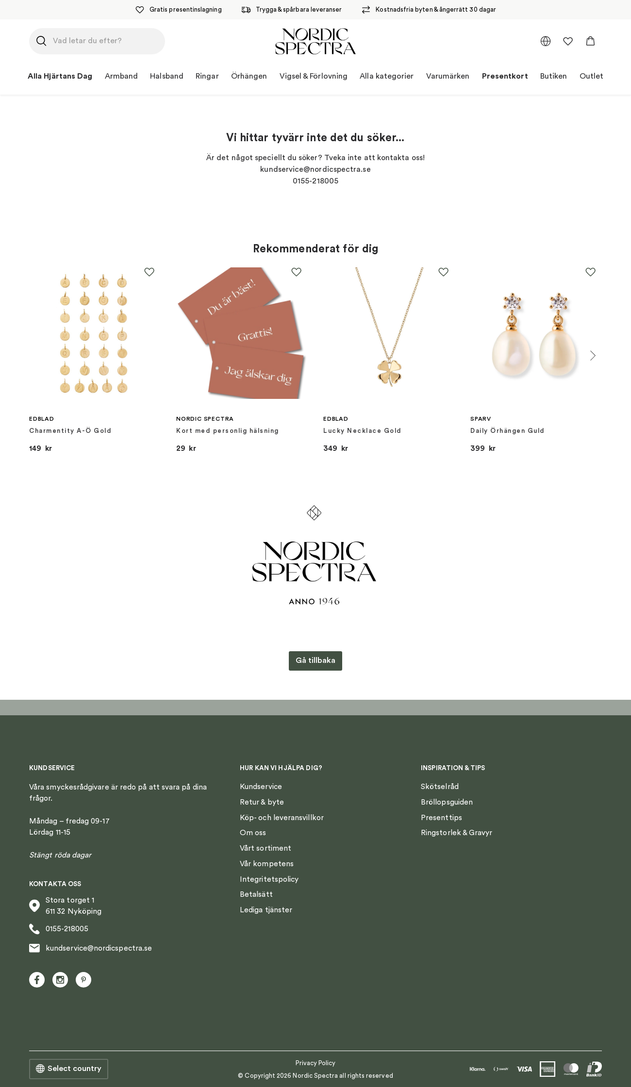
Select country (68, 1069)
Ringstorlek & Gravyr (457, 833)
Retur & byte (262, 802)
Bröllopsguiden (447, 802)
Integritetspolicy (269, 879)
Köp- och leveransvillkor (282, 818)
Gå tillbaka (315, 660)
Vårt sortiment (265, 848)
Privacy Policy (316, 1063)
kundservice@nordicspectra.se (90, 948)
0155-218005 (58, 929)
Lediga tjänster (266, 910)
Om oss (253, 833)
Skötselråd (440, 787)
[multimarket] (545, 41)
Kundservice (261, 787)
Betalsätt (256, 894)
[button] (590, 41)
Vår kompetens (267, 864)
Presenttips (441, 818)
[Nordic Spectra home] (315, 41)
